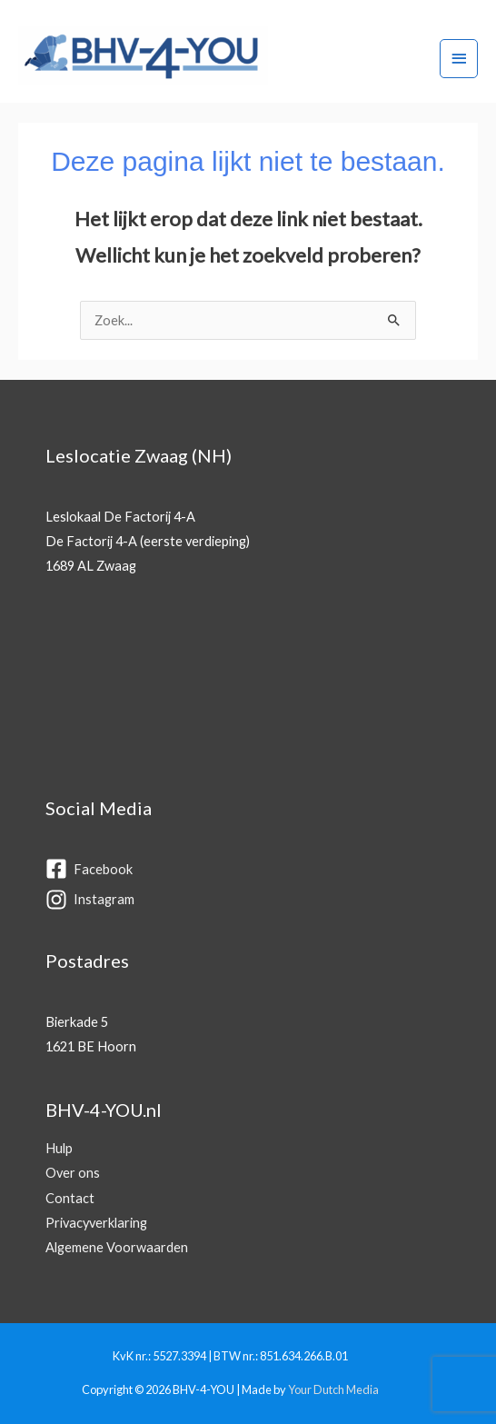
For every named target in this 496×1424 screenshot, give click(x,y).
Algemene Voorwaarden (116, 1247)
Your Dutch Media (333, 1389)
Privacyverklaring (96, 1222)
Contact (69, 1198)
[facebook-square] (243, 870)
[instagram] (243, 899)
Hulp (59, 1148)
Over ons (72, 1172)
